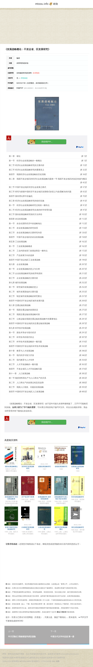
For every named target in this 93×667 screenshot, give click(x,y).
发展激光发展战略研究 (77, 467)
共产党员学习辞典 (28, 497)
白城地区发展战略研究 (28, 528)
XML (53, 661)
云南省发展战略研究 (44, 528)
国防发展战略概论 (11, 466)
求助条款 (24, 78)
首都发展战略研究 (61, 466)
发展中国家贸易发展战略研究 (11, 528)
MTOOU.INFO (25, 661)
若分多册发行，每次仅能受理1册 (35, 88)
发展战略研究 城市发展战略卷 (44, 498)
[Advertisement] (46, 27)
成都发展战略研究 (44, 466)
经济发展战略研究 (77, 497)
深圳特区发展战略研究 (28, 467)
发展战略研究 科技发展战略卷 (11, 498)
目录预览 (36, 73)
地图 (57, 661)
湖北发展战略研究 (77, 527)
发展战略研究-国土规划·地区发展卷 (61, 498)
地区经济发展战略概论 (61, 528)
